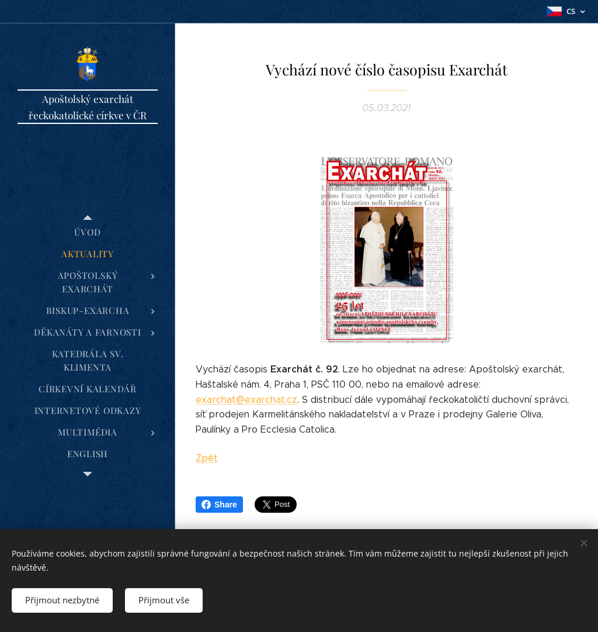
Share (219, 504)
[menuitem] (88, 232)
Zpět (207, 458)
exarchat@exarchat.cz (246, 399)
